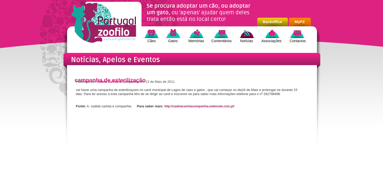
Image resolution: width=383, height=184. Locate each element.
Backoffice (272, 21)
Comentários (221, 41)
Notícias (246, 41)
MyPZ (300, 21)
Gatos (172, 41)
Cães (151, 41)
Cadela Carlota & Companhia (118, 82)
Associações (271, 41)
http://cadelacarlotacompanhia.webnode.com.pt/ (199, 106)
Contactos (298, 41)
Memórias (196, 41)
